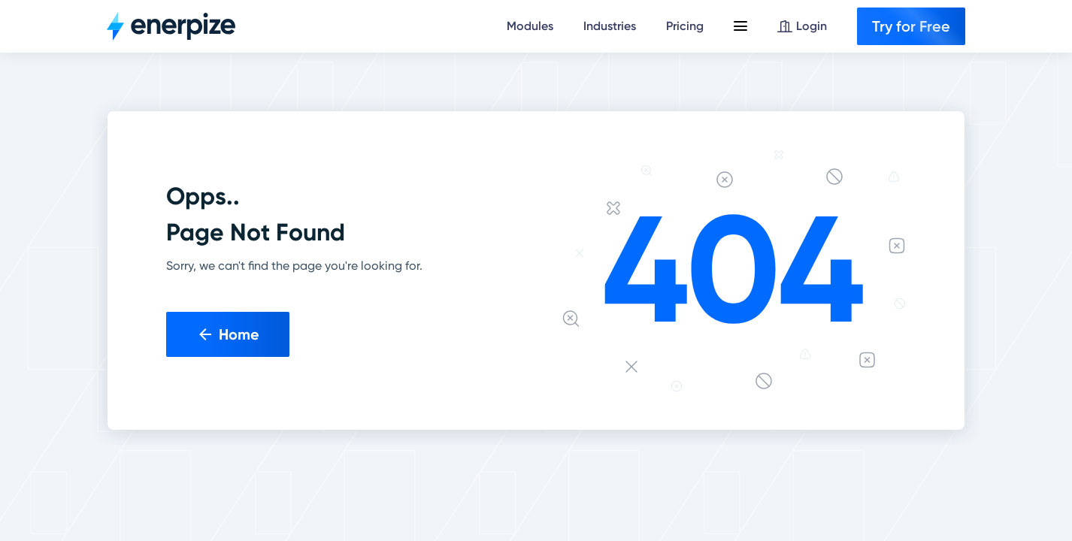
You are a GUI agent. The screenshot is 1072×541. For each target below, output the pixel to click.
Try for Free (911, 26)
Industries (609, 26)
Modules (530, 26)
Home (227, 334)
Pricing (685, 26)
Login (802, 26)
